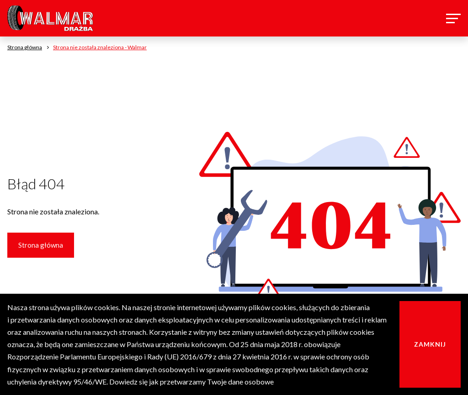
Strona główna (40, 245)
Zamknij (430, 344)
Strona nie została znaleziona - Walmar (100, 47)
